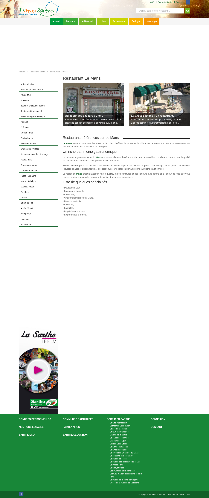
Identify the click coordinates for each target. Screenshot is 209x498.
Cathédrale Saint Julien (120, 426)
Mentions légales (31, 427)
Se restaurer (119, 21)
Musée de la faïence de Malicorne (124, 483)
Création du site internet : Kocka (178, 494)
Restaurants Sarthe (37, 72)
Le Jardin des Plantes (119, 438)
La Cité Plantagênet (118, 423)
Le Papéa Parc (116, 465)
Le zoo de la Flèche (118, 429)
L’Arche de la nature (118, 435)
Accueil (56, 21)
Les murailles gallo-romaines (122, 471)
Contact (179, 2)
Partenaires (71, 427)
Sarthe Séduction (165, 2)
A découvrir (87, 21)
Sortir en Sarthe (118, 419)
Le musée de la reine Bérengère (124, 480)
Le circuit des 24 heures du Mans (124, 453)
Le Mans (70, 21)
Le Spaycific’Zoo (117, 468)
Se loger (136, 21)
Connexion (158, 419)
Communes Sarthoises (78, 419)
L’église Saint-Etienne (119, 444)
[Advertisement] (104, 47)
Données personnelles (35, 419)
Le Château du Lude (119, 450)
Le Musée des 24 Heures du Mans (125, 462)
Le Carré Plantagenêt (119, 447)
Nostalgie (152, 21)
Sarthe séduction (75, 435)
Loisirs (102, 21)
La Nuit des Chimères (119, 432)
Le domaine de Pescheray (121, 456)
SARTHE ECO (27, 435)
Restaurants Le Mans (58, 72)
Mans (99, 157)
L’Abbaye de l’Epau (118, 441)
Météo (152, 2)
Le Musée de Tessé (118, 459)
